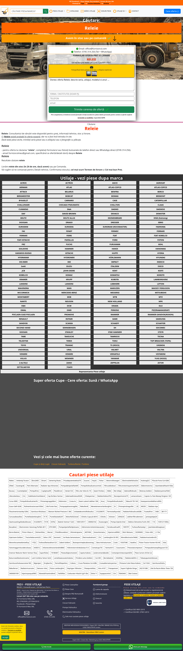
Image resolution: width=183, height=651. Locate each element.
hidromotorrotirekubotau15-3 (78, 548)
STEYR (160, 332)
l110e (157, 532)
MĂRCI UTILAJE (88, 11)
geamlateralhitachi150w (164, 486)
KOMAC (69, 275)
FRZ (23, 244)
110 (153, 522)
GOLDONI (23, 248)
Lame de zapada (101, 589)
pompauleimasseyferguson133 (156, 548)
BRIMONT (160, 196)
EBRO (160, 222)
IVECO (160, 266)
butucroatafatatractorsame (19, 558)
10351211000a (163, 522)
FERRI (69, 235)
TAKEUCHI (69, 336)
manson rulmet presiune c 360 (59, 511)
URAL (69, 349)
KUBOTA (115, 279)
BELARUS (69, 191)
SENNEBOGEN (69, 327)
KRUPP (69, 279)
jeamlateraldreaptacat (157, 527)
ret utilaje (117, 491)
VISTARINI (160, 354)
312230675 (100, 511)
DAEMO (114, 209)
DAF (23, 213)
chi (100, 537)
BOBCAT (69, 196)
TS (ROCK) (114, 345)
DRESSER (115, 222)
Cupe (83, 3)
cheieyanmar (90, 496)
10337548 (123, 542)
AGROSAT (160, 183)
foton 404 (149, 532)
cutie (116, 542)
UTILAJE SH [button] (119, 11)
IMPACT (115, 262)
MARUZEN (115, 288)
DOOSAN (23, 222)
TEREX (69, 341)
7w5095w (61, 573)
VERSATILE (115, 354)
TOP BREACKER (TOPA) (160, 341)
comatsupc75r (97, 548)
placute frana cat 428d (160, 481)
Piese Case (68, 589)
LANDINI (23, 283)
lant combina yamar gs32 (41, 558)
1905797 (126, 527)
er (115, 506)
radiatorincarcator (27, 568)
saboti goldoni (65, 542)
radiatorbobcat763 (104, 496)
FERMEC (115, 231)
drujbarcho (48, 563)
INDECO (160, 262)
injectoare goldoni (16, 537)
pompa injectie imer (118, 522)
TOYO (23, 345)
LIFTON (160, 283)
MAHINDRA (23, 288)
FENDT (69, 231)
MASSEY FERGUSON (161, 288)
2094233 (121, 517)
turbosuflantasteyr (139, 527)
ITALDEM (115, 266)
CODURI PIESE (104, 11)
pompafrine (34, 491)
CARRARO (69, 200)
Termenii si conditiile (14, 630)
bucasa (11, 491)
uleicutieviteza (14, 496)
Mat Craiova (133, 573)
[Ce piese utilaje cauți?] (26, 11)
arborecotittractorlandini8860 (53, 548)
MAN (69, 288)
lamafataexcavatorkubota (63, 558)
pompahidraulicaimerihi (29, 501)
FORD (115, 240)
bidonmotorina (146, 486)
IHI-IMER (23, 262)
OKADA (115, 305)
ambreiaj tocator (22, 481)
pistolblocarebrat (61, 532)
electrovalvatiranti (89, 537)
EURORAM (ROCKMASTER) (115, 226)
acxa (102, 501)
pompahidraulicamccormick (91, 486)
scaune (86, 481)
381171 (164, 511)
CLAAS (161, 204)
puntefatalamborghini (33, 517)
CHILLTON (115, 204)
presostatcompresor (135, 548)
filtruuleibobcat (110, 486)
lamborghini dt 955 (111, 537)
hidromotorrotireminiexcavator (93, 527)
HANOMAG (160, 248)
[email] (91, 103)
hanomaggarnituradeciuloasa (20, 548)
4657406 (88, 532)
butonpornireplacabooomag (83, 542)
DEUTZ (23, 218)
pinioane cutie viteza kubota (130, 563)
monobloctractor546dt (129, 537)
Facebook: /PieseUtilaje (26, 604)
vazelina (133, 542)
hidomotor (63, 501)
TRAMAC (69, 345)
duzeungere (103, 522)
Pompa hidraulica (70, 607)
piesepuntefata (89, 568)
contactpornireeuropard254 (122, 553)
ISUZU (69, 266)
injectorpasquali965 (29, 573)
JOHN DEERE (69, 270)
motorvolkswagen (112, 481)
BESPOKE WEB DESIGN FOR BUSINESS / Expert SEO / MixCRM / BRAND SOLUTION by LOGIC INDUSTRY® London (91, 626)
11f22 (34, 542)
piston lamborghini (57, 568)
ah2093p (119, 558)
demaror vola (42, 568)
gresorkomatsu (99, 532)
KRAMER (23, 279)
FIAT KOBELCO (160, 235)
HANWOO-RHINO (23, 253)
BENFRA (115, 191)
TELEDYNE (23, 341)
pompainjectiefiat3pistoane (69, 527)
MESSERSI (114, 292)
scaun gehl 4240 (15, 506)
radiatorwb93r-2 (131, 558)
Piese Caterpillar (70, 585)
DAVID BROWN (69, 213)
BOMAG (115, 196)
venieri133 (69, 491)
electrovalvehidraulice (130, 481)
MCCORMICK (23, 292)
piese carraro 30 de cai (143, 553)
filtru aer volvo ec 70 (83, 491)
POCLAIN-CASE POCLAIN (23, 314)
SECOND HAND (23, 327)
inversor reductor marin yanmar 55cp (23, 553)
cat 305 (98, 558)
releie (11, 481)
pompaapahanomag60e (68, 506)
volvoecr (112, 517)
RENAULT (23, 319)
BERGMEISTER (23, 196)
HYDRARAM (23, 257)
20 (137, 506)
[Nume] (91, 94)
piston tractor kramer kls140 (149, 542)
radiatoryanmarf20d (162, 491)
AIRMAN (23, 187)
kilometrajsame (76, 532)
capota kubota (85, 553)
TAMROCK (115, 336)
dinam (43, 481)
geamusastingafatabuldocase (20, 522)
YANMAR (115, 358)
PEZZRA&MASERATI (161, 310)
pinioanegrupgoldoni (48, 501)
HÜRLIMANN (115, 257)
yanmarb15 (109, 548)
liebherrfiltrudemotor (135, 517)
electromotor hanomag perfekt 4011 (32, 527)
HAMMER (69, 248)
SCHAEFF (115, 323)
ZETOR (161, 362)
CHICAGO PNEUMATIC (69, 204)
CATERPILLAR (160, 200)
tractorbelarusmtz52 (33, 537)
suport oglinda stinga (129, 568)
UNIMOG (161, 345)
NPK (161, 301)
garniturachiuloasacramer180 (20, 563)
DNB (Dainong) (161, 218)
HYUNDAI (160, 257)
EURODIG (69, 226)
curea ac (72, 501)
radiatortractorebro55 (148, 537)
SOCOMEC (160, 327)
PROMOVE (69, 314)
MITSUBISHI (160, 292)
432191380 (144, 568)
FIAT (115, 235)
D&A (69, 209)
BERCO (161, 191)
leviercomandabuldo (101, 553)
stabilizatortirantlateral (36, 496)
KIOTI (160, 270)
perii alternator (32, 486)
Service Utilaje (69, 598)
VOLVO (23, 358)
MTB (115, 297)
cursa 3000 (13, 501)
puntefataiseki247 (56, 517)
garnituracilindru (158, 563)
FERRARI (161, 231)
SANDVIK (23, 323)
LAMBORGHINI (161, 279)
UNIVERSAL (23, 349)
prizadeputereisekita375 (72, 481)
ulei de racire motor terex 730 (162, 568)
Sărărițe (106, 3)
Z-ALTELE (23, 362)
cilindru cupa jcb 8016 (89, 517)
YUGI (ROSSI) (161, 358)
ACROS (23, 183)
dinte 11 (94, 573)
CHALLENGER (23, 204)
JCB (23, 270)
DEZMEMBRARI (115, 218)
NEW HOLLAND (115, 301)
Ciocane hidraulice (94, 3)
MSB (69, 297)
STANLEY (69, 332)
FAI (23, 231)
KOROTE (160, 275)
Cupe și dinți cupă (41, 464)
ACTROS (69, 183)
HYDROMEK (69, 257)
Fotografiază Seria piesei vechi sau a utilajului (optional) (100, 71)
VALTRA (160, 349)
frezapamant (113, 568)
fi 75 (45, 517)
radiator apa (153, 506)
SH (115, 327)
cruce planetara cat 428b (87, 563)
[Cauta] (45, 11)
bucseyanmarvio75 (121, 496)
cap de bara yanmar (55, 496)
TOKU (115, 341)
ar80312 (37, 548)
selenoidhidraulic (130, 491)
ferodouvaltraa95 (113, 527)
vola (164, 542)
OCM (69, 305)
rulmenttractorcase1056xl (33, 506)
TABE (23, 336)
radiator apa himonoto (49, 486)
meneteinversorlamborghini (101, 506)
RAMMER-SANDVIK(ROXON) (160, 314)
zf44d (11, 486)
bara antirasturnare (103, 542)
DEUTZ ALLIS (69, 218)
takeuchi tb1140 (132, 501)
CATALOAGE (73, 11)
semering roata (55, 481)
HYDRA (160, 253)
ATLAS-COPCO (114, 187)
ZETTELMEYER (23, 367)
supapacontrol (105, 573)
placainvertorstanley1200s (18, 511)
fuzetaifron (148, 511)
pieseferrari (58, 491)
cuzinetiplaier (22, 491)
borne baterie (14, 532)
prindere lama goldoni (84, 558)
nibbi (109, 491)
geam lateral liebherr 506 (88, 501)
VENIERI (23, 354)
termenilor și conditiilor (85, 118)
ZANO (69, 362)
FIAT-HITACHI (23, 240)
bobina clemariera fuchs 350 (139, 522)
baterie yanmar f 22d (66, 522)
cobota (73, 563)
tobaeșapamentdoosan (148, 558)
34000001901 (14, 573)
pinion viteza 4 (27, 532)
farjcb (94, 481)
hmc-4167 (102, 568)
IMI (69, 262)
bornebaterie (108, 558)
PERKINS (115, 310)
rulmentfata (40, 532)
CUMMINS (23, 209)
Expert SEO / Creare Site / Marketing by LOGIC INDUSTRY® (91, 640)
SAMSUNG (160, 319)
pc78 (46, 522)
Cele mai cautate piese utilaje (76, 616)
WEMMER (69, 358)
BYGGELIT (23, 200)
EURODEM (23, 226)
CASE (115, 200)
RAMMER (115, 314)
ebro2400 (35, 481)
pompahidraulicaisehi (115, 501)
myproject (37, 563)
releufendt (84, 506)
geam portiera (99, 491)
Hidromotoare (100, 594)
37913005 (52, 527)
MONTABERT (23, 297)
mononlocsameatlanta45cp (19, 542)
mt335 (143, 506)
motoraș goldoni (146, 491)
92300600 (139, 532)
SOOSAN (23, 332)
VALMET (115, 349)
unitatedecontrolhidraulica (84, 511)
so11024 (146, 563)
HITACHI (69, 253)
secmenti (57, 537)
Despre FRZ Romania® (73, 594)
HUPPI (115, 253)
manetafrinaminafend (47, 573)
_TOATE (69, 367)
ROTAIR (69, 319)
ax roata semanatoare (71, 537)
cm (114, 573)
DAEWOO (160, 209)
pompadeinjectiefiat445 (69, 486)
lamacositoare (136, 496)
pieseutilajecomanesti (69, 553)
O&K (23, 305)
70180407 (54, 553)
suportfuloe (44, 553)
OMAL (23, 310)
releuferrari (13, 568)
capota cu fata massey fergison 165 (157, 496)
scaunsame (120, 548)
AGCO (115, 183)
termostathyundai (113, 511)
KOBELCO (23, 275)
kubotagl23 (145, 481)
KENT (114, 270)
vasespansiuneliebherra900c (151, 501)
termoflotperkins (61, 563)
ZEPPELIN (114, 362)
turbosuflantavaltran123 (48, 542)
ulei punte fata (51, 506)
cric (24, 496)
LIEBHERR (114, 283)
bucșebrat (13, 527)
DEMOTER (160, 213)
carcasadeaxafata (15, 517)
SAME (115, 319)
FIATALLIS (69, 240)
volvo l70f (47, 537)
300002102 (92, 522)
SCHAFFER (160, 323)
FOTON (160, 240)
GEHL (160, 244)
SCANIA (69, 323)
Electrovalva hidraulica (72, 612)
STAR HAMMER (115, 332)
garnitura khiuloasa (38, 511)
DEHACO (115, 213)
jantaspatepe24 (151, 517)
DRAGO (69, 222)
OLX (161, 305)
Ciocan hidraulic (59, 464)
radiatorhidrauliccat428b (132, 511)
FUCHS (69, 244)
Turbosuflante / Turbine (78, 464)
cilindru (103, 517)
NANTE (23, 301)
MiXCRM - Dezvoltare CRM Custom (91, 632)
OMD (69, 310)
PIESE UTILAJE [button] (56, 11)
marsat (49, 532)
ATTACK (23, 191)
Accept (5, 637)
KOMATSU (115, 275)
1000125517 (80, 522)
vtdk (157, 511)
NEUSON (69, 301)
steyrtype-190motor (74, 568)
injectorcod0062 (114, 532)
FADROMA (160, 226)
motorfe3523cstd (72, 517)
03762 (53, 522)
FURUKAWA (115, 244)
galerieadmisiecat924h (74, 496)
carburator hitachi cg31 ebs (78, 573)
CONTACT (133, 11)
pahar (101, 481)
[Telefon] (91, 98)
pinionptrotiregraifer (126, 506)
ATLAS (69, 187)
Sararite (97, 603)
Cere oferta (172, 11)
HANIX (115, 248)
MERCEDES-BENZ (69, 292)
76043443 (122, 573)
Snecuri (97, 598)
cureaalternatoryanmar (108, 563)
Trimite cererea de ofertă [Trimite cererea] (91, 110)
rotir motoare (128, 532)
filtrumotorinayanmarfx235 (128, 486)
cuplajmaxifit (46, 491)
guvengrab (20, 486)
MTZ (161, 297)
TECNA (161, 336)
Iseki (23, 266)
